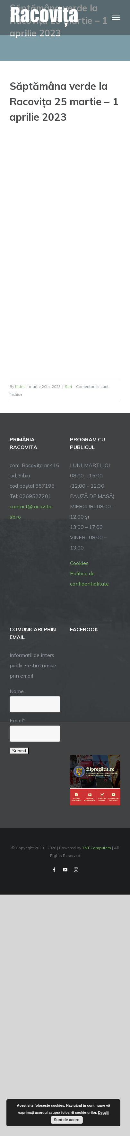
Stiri (68, 386)
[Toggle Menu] (116, 17)
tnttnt (20, 386)
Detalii (103, 1112)
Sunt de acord (67, 1120)
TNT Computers (96, 847)
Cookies (79, 563)
